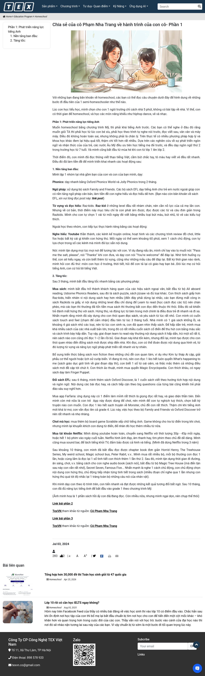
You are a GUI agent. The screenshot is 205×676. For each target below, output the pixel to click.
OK (192, 646)
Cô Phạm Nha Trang (103, 511)
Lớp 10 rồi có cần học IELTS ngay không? (72, 602)
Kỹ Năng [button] (118, 6)
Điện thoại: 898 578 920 (26, 657)
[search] (199, 7)
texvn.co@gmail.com (24, 665)
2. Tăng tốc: (18, 40)
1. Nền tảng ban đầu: (24, 36)
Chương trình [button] (69, 6)
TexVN (56, 511)
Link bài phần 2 (62, 503)
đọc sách (132, 316)
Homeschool (41, 16)
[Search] (180, 7)
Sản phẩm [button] (48, 6)
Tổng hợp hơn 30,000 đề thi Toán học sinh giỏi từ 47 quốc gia (85, 574)
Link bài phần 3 (62, 518)
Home (7, 16)
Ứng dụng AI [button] (137, 6)
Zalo (76, 640)
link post (97, 198)
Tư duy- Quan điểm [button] (95, 6)
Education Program (23, 16)
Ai (187, 354)
